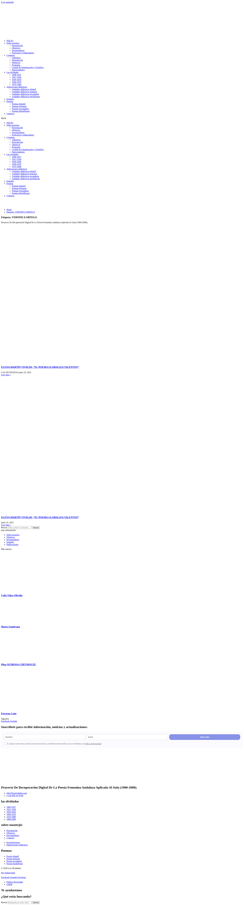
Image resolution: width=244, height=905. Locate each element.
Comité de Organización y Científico (28, 67)
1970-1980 (16, 84)
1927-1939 (16, 77)
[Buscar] (36, 902)
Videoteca (16, 58)
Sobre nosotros (12, 43)
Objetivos (16, 48)
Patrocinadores (18, 70)
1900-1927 (16, 75)
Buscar (4, 527)
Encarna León (8, 713)
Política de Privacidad (93, 744)
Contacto (10, 113)
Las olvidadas (12, 72)
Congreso (10, 55)
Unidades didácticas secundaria (25, 94)
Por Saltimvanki (8, 873)
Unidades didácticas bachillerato (26, 96)
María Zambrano (10, 626)
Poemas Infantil (19, 104)
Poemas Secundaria (20, 109)
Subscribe (204, 737)
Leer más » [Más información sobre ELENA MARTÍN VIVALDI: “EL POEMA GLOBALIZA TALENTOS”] (6, 375)
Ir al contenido (7, 2)
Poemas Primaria (19, 106)
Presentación (17, 45)
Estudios (10, 99)
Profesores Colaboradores (23, 53)
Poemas (9, 101)
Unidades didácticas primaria (24, 92)
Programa (16, 65)
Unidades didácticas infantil (24, 89)
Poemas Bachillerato (21, 111)
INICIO (9, 41)
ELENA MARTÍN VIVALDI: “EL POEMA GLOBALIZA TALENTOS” (40, 367)
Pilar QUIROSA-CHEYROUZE (18, 664)
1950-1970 (16, 82)
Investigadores (18, 50)
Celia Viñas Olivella (11, 595)
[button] (122, 118)
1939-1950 (16, 79)
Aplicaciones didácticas (16, 87)
